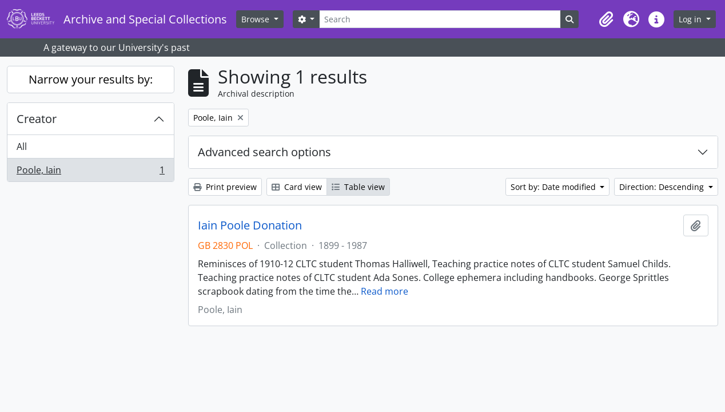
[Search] (439, 19)
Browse (256, 19)
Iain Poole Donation (250, 225)
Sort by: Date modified (554, 186)
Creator (37, 118)
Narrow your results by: (91, 79)
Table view (358, 186)
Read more (384, 291)
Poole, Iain (90, 172)
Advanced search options (264, 152)
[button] (606, 19)
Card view (297, 186)
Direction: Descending (662, 186)
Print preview (225, 186)
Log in (691, 19)
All (22, 146)
